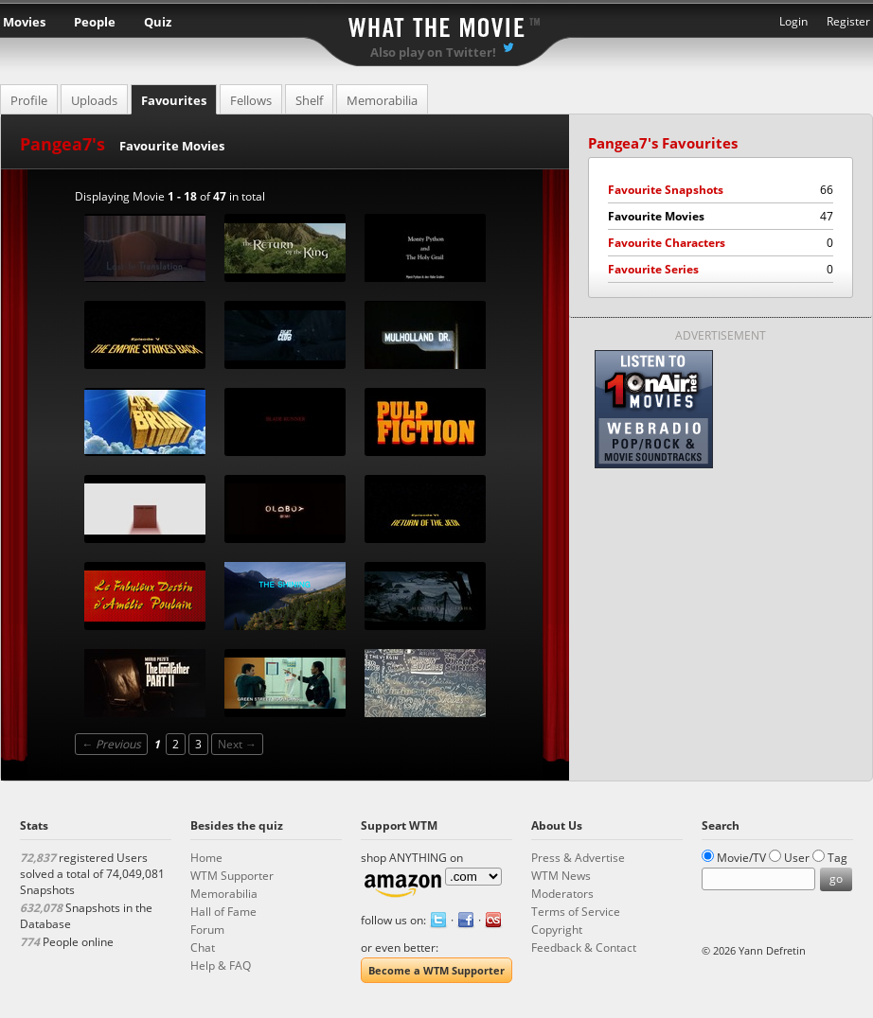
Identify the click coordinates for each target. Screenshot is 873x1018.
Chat (202, 947)
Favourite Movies (720, 216)
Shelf (309, 100)
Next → (237, 744)
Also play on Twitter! (433, 52)
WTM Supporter (232, 876)
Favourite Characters (720, 243)
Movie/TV (741, 858)
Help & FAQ (220, 965)
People (95, 21)
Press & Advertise (578, 858)
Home (206, 858)
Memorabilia (382, 100)
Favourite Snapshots (720, 190)
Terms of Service (575, 912)
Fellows (251, 100)
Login (793, 21)
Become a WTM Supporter (436, 970)
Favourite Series (720, 269)
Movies (24, 21)
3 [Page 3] (198, 744)
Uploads (94, 100)
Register (848, 21)
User (797, 858)
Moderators (562, 894)
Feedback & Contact (583, 947)
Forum (207, 929)
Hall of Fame (223, 912)
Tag (837, 858)
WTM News (561, 876)
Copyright (556, 929)
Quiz (157, 21)
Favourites (173, 100)
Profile (28, 100)
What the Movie (436, 24)
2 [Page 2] (175, 744)
